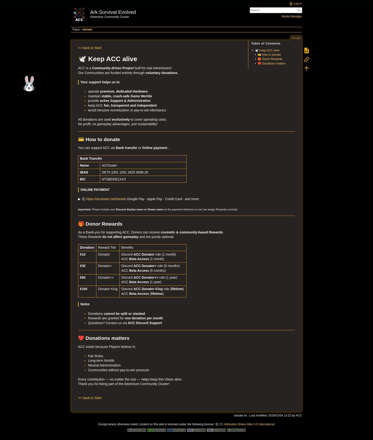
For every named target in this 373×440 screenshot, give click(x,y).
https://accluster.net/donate (106, 199)
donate (87, 29)
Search (299, 10)
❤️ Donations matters (272, 63)
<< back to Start (90, 48)
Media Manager (292, 16)
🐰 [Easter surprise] (28, 84)
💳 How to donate (269, 54)
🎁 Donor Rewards (270, 59)
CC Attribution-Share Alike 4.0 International (247, 424)
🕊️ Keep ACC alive (267, 50)
